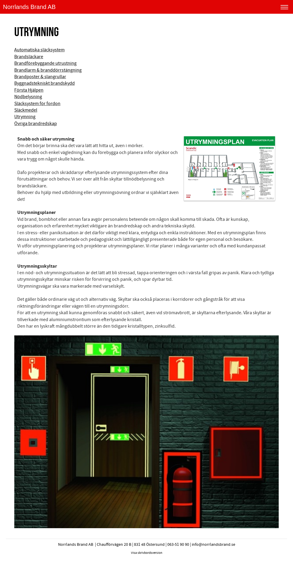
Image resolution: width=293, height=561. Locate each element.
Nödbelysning (28, 97)
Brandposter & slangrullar (40, 77)
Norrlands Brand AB (29, 7)
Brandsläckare (28, 57)
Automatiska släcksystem (39, 50)
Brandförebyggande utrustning (45, 63)
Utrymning (24, 117)
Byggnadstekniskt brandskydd (44, 83)
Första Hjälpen (28, 90)
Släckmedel (25, 110)
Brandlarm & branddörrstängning (48, 70)
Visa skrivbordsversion (146, 553)
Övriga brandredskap (35, 124)
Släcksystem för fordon (37, 104)
